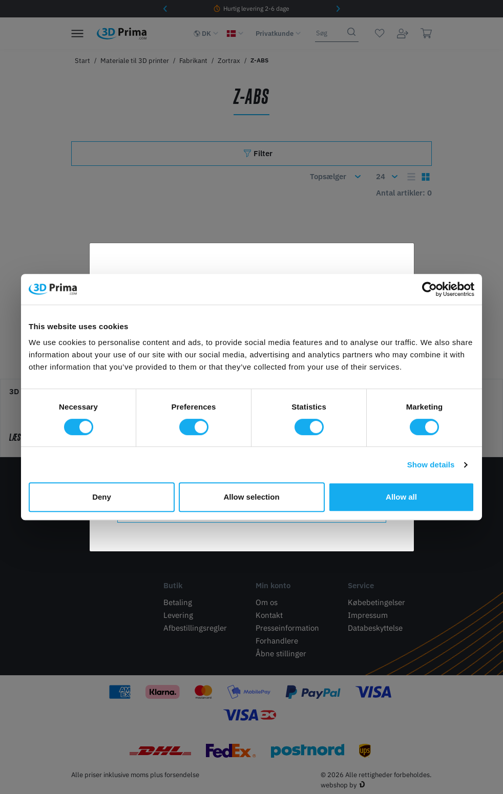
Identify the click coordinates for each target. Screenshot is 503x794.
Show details (431, 464)
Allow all (401, 496)
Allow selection (251, 496)
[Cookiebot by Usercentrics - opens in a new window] (429, 289)
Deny (101, 496)
